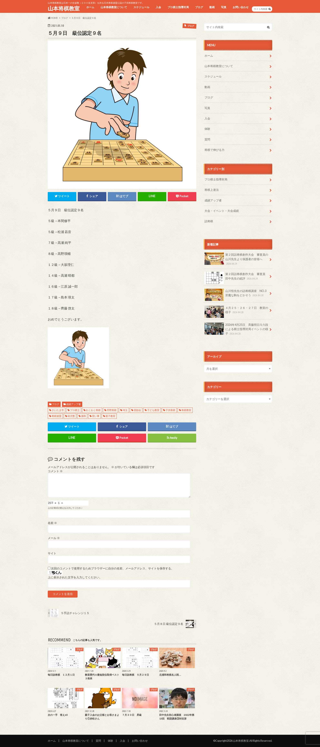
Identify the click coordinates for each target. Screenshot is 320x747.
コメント (55, 471)
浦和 (83, 416)
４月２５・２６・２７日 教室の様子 (236, 311)
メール (54, 538)
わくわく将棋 (93, 410)
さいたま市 (58, 410)
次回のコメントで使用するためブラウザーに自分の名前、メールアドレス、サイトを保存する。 (112, 568)
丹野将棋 (112, 410)
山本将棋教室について (114, 7)
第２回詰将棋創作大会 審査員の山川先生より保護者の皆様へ (236, 259)
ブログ (199, 7)
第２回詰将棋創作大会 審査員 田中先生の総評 (236, 278)
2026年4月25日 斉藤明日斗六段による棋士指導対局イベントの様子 (236, 329)
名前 (52, 523)
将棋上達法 (211, 189)
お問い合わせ (241, 7)
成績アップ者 (73, 404)
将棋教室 (186, 410)
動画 (212, 7)
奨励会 (137, 410)
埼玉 (125, 410)
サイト (52, 553)
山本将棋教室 (64, 8)
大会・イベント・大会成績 (221, 210)
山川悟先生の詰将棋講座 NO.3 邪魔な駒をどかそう (236, 295)
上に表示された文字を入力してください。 (75, 577)
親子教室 (110, 416)
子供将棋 (170, 410)
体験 (207, 128)
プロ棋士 (75, 410)
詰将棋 (208, 221)
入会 (158, 7)
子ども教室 (153, 410)
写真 (223, 7)
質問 (207, 139)
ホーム (90, 7)
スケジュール (141, 7)
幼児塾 (71, 416)
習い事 (95, 416)
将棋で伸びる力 (214, 149)
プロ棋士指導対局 (178, 7)
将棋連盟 (56, 416)
